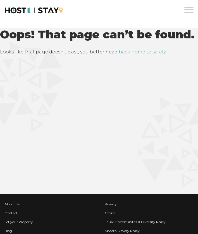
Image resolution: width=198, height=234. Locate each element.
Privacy (111, 204)
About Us (12, 204)
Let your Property (18, 222)
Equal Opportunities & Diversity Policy (135, 222)
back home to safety (142, 52)
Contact (11, 213)
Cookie (110, 213)
